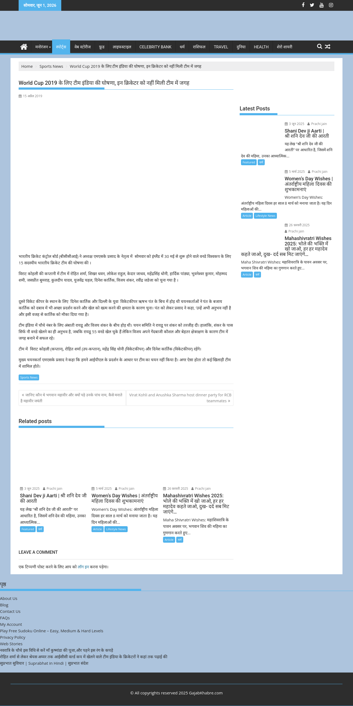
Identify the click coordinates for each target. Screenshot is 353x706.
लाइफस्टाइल (122, 47)
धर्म (182, 47)
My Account (11, 624)
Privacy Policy (12, 637)
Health (261, 47)
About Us (8, 598)
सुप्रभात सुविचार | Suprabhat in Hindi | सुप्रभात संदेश (44, 663)
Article (97, 529)
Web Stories (11, 643)
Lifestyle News (116, 529)
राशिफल (199, 47)
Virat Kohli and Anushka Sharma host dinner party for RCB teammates (180, 397)
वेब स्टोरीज (82, 47)
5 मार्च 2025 (101, 488)
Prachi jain (52, 488)
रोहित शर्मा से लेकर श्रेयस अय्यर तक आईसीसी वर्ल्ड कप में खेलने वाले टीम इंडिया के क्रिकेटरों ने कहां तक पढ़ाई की (83, 656)
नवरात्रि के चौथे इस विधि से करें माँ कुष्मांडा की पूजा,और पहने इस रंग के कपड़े (56, 650)
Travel (221, 47)
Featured (28, 529)
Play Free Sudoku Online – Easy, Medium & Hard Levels (51, 630)
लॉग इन (83, 566)
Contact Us (10, 611)
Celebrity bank (155, 47)
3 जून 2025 (30, 488)
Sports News (29, 377)
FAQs (5, 617)
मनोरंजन (41, 47)
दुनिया (241, 47)
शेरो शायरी (284, 47)
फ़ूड (101, 47)
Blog (4, 604)
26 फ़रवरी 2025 (175, 488)
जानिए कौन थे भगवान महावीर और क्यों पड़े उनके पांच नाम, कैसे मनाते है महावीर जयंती (71, 397)
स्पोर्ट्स (61, 47)
